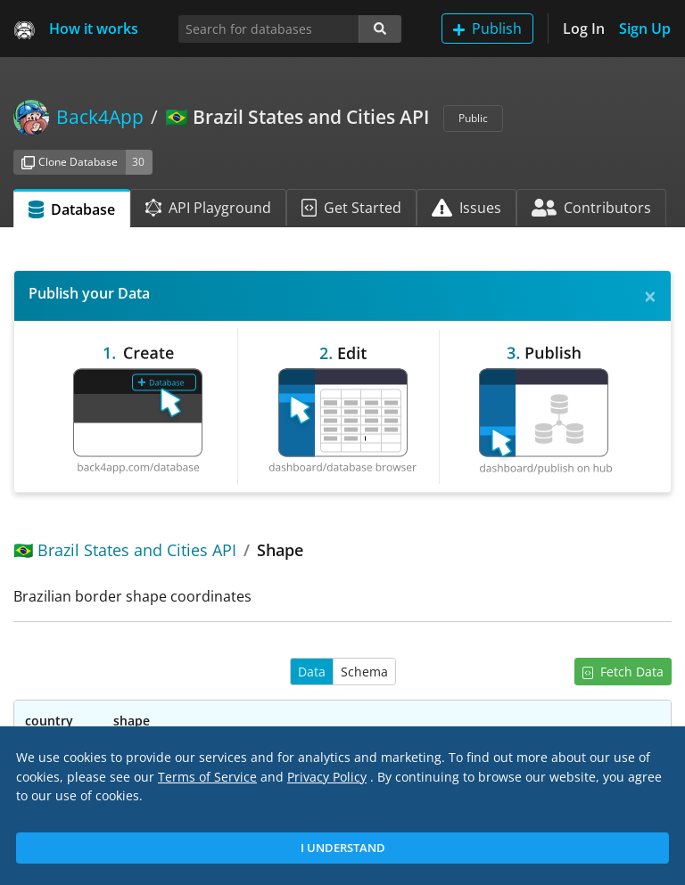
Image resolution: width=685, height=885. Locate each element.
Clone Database (69, 161)
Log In (584, 28)
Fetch (623, 671)
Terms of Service (207, 776)
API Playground (208, 207)
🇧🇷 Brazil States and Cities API (124, 550)
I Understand (343, 848)
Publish (487, 28)
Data (312, 671)
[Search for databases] (268, 29)
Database (72, 209)
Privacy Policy (327, 776)
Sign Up (645, 28)
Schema (364, 671)
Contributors (592, 207)
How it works (93, 28)
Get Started (351, 207)
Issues (466, 207)
